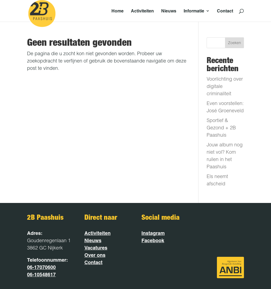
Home (117, 11)
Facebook (152, 240)
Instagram (153, 233)
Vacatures (95, 248)
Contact (225, 11)
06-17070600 (41, 267)
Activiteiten (142, 11)
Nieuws (168, 11)
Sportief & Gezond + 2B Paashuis (221, 127)
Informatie (194, 11)
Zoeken (234, 42)
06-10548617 (41, 274)
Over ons (94, 255)
